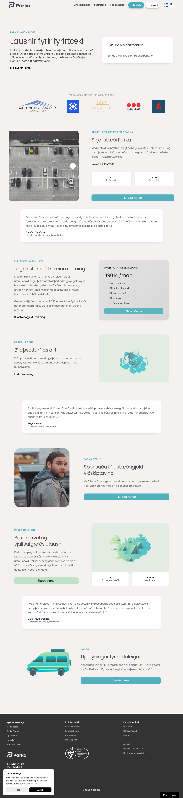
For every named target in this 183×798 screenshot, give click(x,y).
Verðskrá (11, 740)
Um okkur (127, 726)
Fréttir (126, 735)
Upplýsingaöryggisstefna (134, 753)
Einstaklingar (82, 5)
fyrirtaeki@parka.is (141, 55)
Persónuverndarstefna (133, 748)
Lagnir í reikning (72, 730)
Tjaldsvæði (117, 5)
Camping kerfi (71, 735)
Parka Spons (13, 731)
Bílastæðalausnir (73, 726)
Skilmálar (127, 744)
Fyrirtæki (100, 5)
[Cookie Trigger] (91, 790)
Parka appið (12, 726)
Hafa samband (13, 744)
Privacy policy (30, 783)
